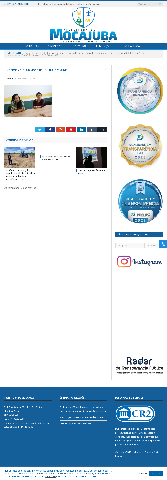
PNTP (128, 452)
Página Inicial (32, 46)
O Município (55, 46)
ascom (11, 78)
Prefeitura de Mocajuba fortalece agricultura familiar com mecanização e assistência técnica (71, 4)
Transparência (131, 46)
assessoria (149, 432)
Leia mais (51, 476)
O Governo (79, 46)
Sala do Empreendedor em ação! (76, 423)
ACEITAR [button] (156, 473)
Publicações (103, 46)
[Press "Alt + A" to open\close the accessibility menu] (163, 244)
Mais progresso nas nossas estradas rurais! (56, 158)
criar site (135, 428)
